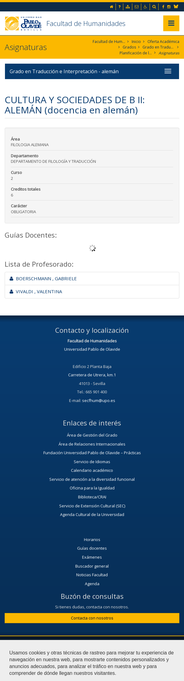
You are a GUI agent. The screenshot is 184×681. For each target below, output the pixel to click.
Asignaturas (169, 53)
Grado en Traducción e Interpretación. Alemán (158, 47)
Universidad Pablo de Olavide (92, 349)
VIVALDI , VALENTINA (36, 291)
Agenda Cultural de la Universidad (92, 514)
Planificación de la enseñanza (136, 53)
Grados (129, 47)
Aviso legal (51, 658)
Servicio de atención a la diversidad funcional (92, 479)
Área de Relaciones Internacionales (92, 444)
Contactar (151, 643)
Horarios (92, 539)
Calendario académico (92, 470)
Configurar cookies (125, 658)
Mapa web (84, 658)
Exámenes (92, 557)
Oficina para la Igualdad (92, 488)
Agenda (92, 583)
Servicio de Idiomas (92, 461)
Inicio (136, 41)
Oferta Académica (163, 41)
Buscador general (92, 566)
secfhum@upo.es (98, 400)
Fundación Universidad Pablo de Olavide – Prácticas (92, 452)
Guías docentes (92, 548)
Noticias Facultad (92, 574)
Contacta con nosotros (92, 618)
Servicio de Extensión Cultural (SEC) (92, 506)
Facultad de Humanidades (85, 23)
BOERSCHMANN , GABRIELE (43, 278)
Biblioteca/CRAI (92, 497)
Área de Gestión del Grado (92, 435)
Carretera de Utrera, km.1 (92, 375)
